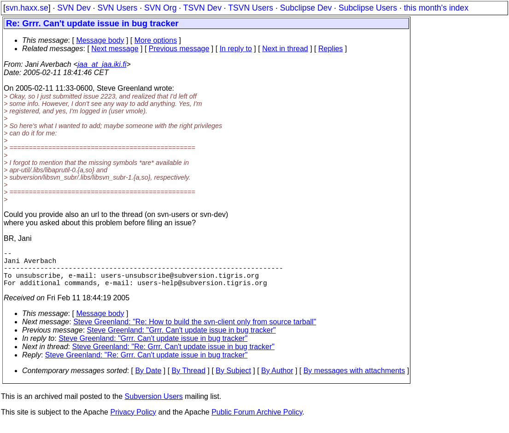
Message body (100, 40)
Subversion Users (154, 406)
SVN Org (160, 7)
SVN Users (117, 7)
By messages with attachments (354, 380)
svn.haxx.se (27, 7)
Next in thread (285, 49)
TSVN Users (250, 7)
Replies (330, 49)
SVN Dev (73, 7)
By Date (148, 380)
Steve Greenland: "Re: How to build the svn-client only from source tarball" (194, 331)
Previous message (179, 49)
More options (156, 40)
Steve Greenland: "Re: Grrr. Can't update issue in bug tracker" (173, 356)
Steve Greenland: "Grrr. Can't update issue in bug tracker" (181, 339)
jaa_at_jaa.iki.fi (102, 64)
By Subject (233, 380)
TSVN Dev (202, 7)
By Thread (189, 380)
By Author (277, 380)
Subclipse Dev (306, 7)
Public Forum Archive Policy (256, 421)
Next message (114, 49)
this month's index (436, 7)
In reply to (236, 49)
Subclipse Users (368, 7)
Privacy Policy (133, 421)
